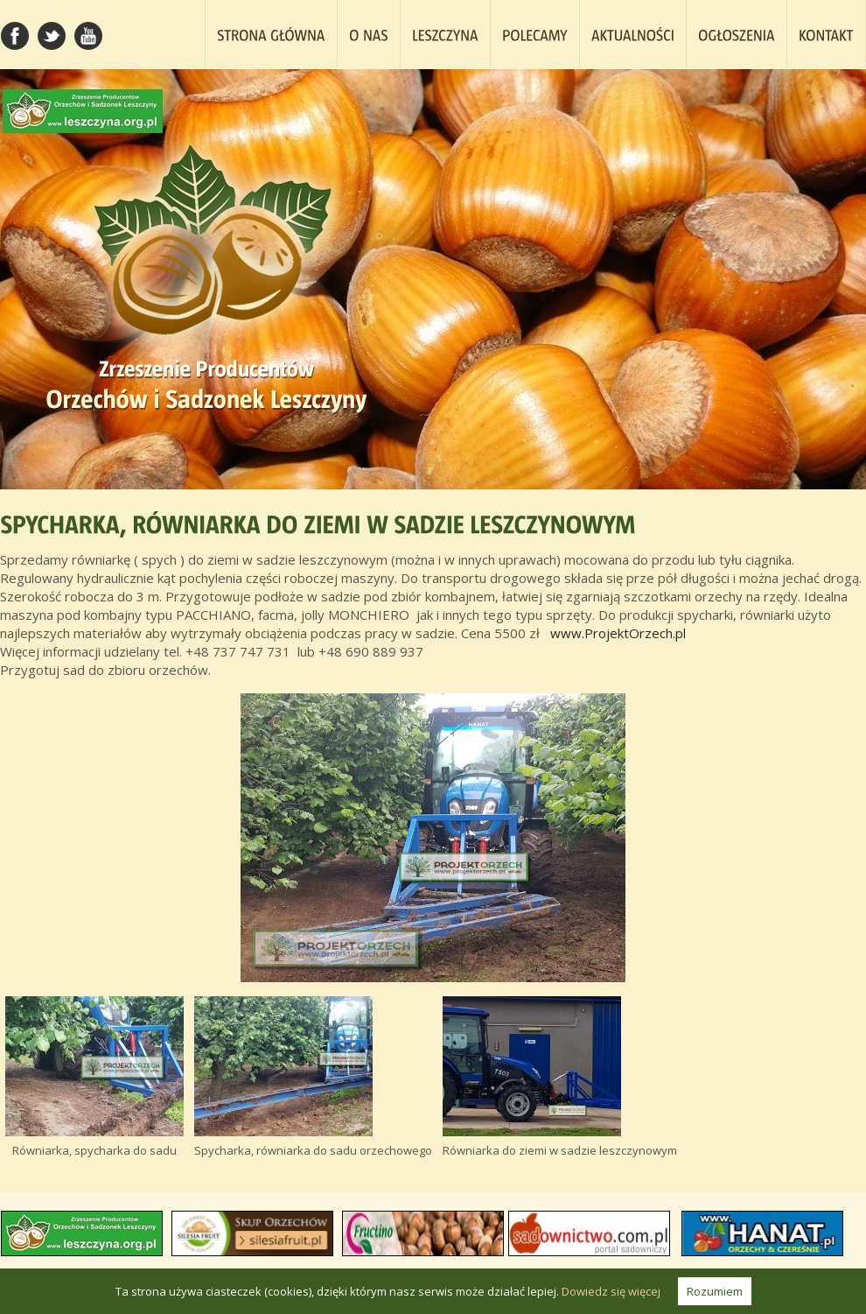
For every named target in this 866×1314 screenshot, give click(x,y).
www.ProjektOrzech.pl (618, 633)
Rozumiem (715, 1291)
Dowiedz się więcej (611, 1291)
